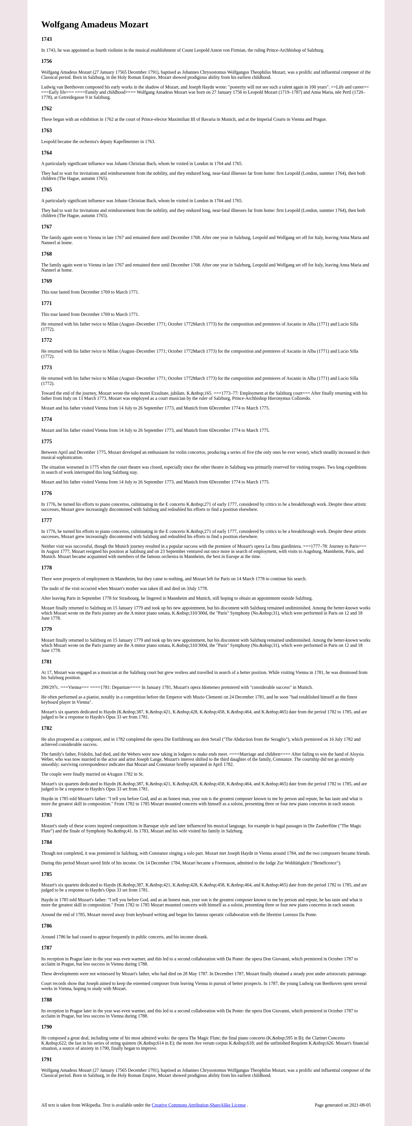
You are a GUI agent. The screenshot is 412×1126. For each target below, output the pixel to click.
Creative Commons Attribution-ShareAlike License (199, 1105)
